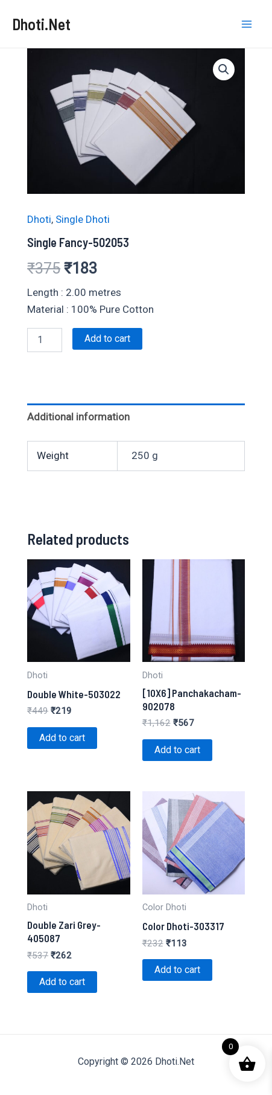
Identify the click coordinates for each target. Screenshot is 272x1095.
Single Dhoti (82, 219)
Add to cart (107, 338)
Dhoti (39, 219)
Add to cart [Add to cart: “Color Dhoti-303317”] (177, 969)
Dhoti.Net (41, 23)
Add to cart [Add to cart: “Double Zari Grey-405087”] (62, 981)
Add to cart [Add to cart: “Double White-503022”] (62, 737)
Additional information (78, 417)
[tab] (136, 417)
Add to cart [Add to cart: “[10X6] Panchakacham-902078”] (177, 750)
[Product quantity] (44, 340)
